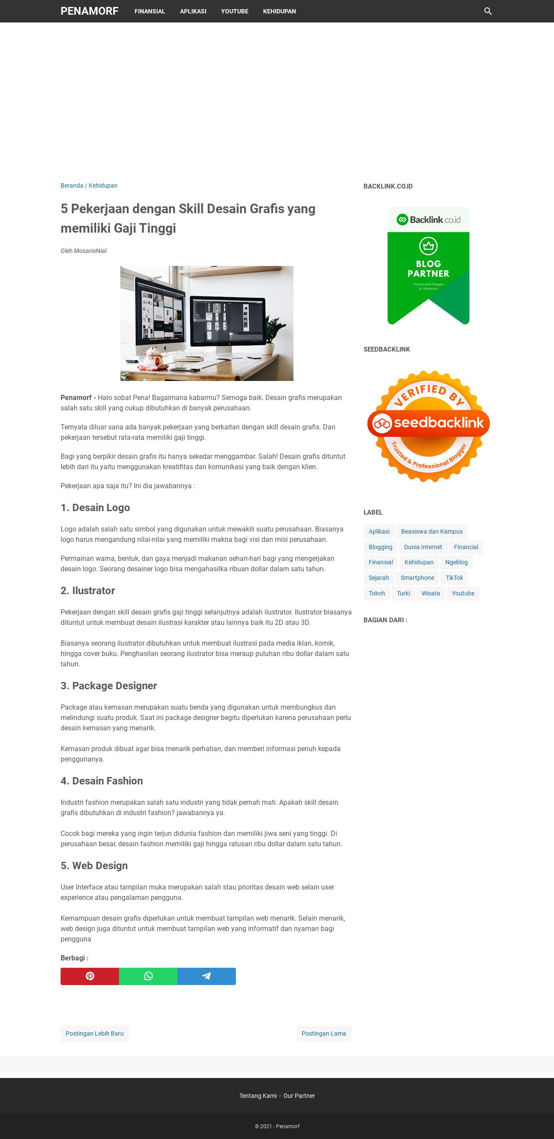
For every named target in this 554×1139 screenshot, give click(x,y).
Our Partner (299, 1095)
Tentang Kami (258, 1095)
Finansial (150, 11)
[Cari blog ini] (488, 11)
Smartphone (417, 577)
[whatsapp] (148, 976)
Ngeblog (456, 562)
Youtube (234, 11)
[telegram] (206, 976)
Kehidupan (279, 11)
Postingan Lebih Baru (95, 1033)
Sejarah (379, 577)
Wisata (431, 593)
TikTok (454, 577)
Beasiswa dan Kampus (432, 531)
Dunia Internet (423, 547)
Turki (403, 593)
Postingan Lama (324, 1033)
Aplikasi (193, 11)
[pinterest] (90, 976)
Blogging (381, 547)
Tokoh (377, 593)
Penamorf (90, 11)
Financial (466, 547)
